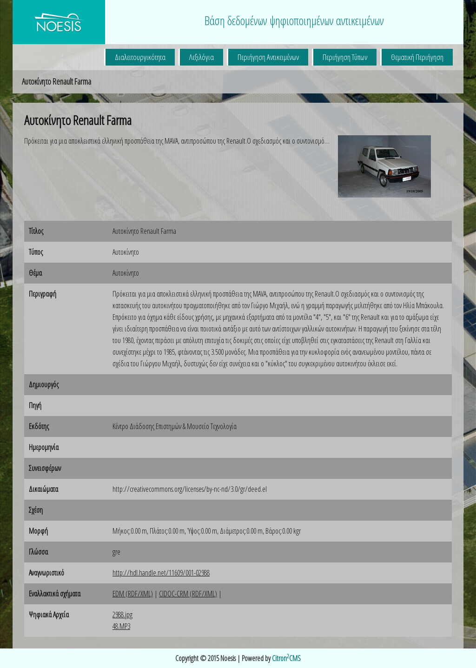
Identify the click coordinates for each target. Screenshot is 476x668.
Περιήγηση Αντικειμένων (268, 57)
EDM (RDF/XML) (132, 594)
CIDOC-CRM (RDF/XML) (188, 594)
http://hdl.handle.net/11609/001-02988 (161, 573)
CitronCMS (286, 658)
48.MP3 (121, 626)
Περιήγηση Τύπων (345, 57)
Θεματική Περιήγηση (417, 57)
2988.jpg (122, 614)
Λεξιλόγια (201, 57)
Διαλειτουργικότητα (140, 57)
